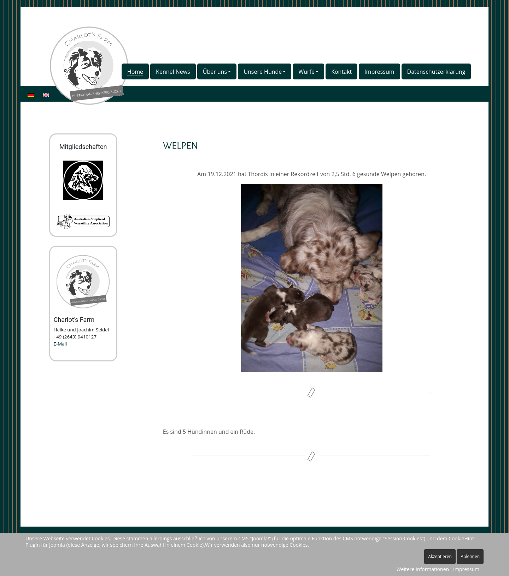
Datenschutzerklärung (436, 72)
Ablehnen (470, 556)
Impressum (379, 72)
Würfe (306, 72)
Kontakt (341, 72)
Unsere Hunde (263, 72)
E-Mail (60, 344)
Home (135, 72)
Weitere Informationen (423, 569)
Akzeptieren (440, 556)
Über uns (215, 72)
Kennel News (173, 72)
